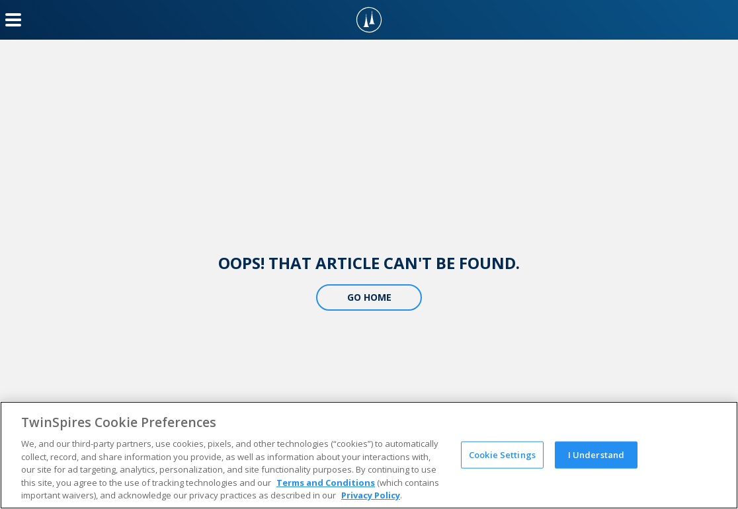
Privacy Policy (370, 495)
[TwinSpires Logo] (369, 20)
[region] (369, 455)
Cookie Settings (502, 454)
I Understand (596, 454)
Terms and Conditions (325, 483)
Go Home (369, 297)
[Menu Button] (13, 20)
